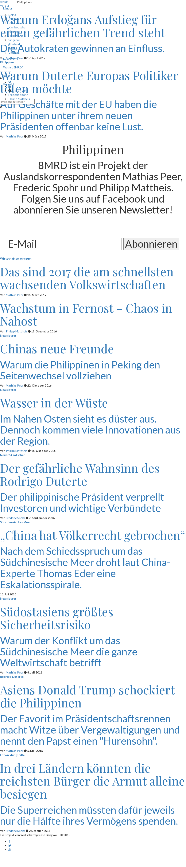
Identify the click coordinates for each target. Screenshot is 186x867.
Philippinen (15, 35)
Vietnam (14, 52)
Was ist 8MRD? (13, 67)
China (12, 14)
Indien (12, 19)
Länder (7, 8)
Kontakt (8, 84)
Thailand (14, 44)
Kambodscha (17, 27)
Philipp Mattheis (19, 99)
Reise (7, 75)
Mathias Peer (17, 90)
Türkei (12, 48)
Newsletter (10, 59)
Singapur (14, 40)
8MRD (4, 2)
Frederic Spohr (18, 94)
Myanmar (14, 31)
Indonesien (15, 23)
